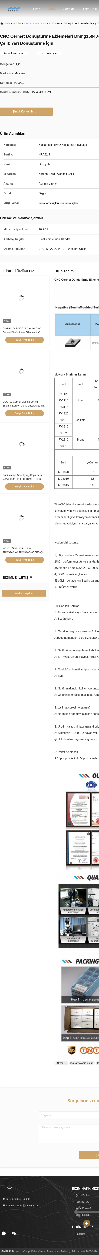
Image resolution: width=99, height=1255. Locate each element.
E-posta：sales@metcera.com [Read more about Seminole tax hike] (20, 1205)
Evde (36, 9)
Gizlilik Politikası (10, 1251)
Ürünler (17, 23)
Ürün (51, 9)
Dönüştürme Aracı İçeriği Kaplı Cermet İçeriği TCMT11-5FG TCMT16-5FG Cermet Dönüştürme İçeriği (24, 479)
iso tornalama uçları (82, 1063)
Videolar (68, 9)
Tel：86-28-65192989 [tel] (16, 1199)
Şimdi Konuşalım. (26, 111)
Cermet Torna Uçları (35, 23)
